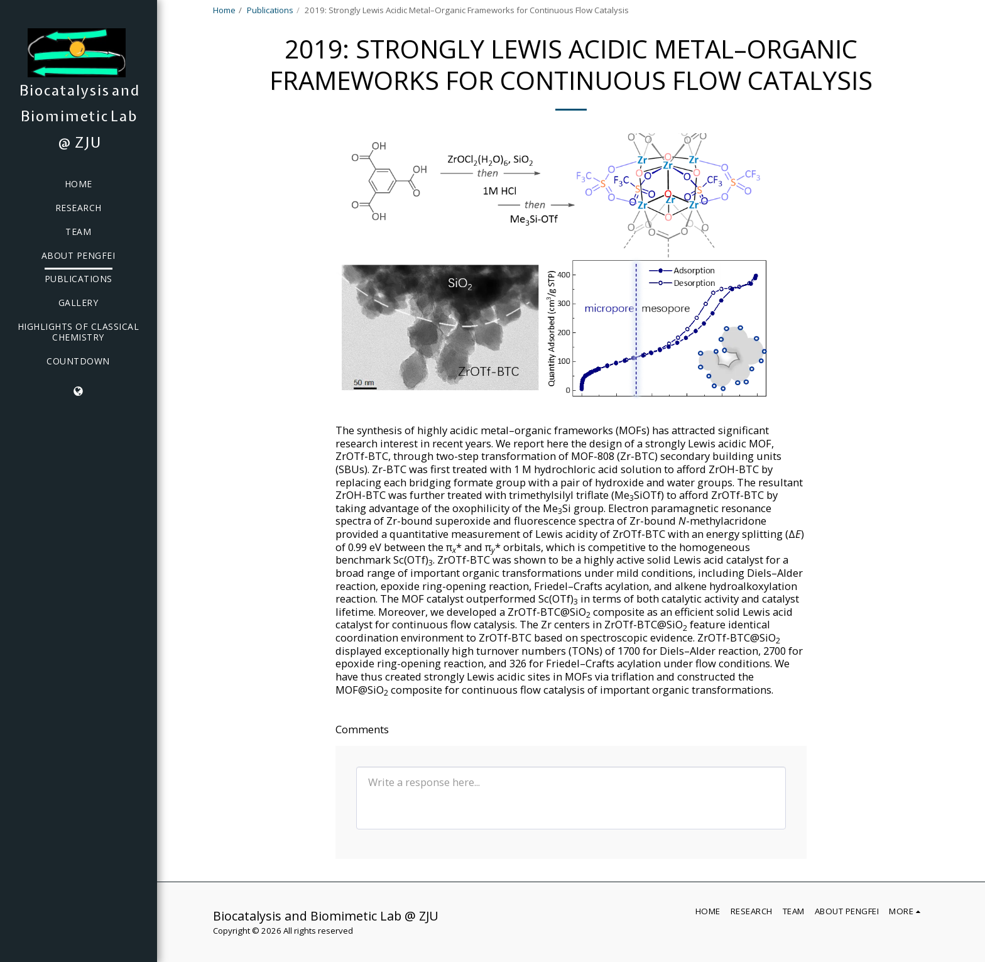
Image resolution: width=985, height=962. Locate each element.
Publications (270, 10)
